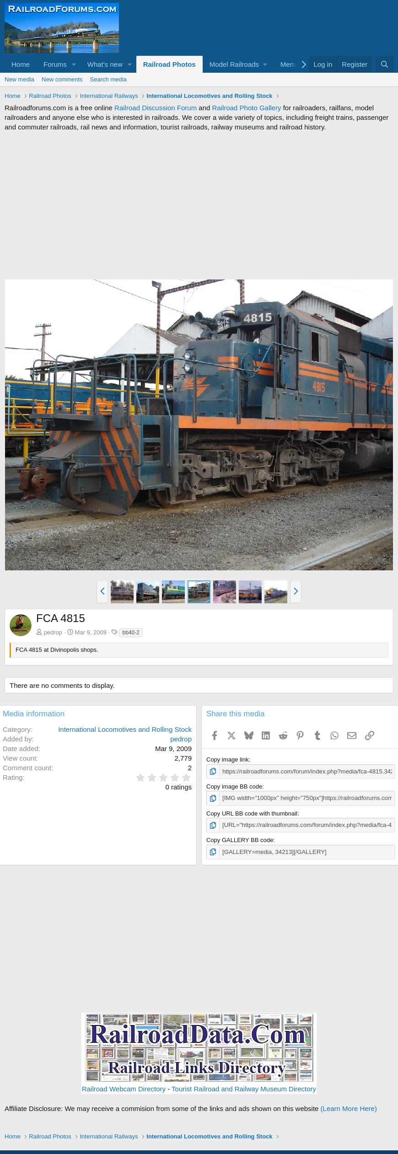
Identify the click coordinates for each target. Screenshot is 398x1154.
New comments (62, 79)
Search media (108, 79)
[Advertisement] (199, 205)
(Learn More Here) (349, 1108)
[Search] (384, 64)
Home (20, 64)
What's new (105, 64)
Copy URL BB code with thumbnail (251, 813)
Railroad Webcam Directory (124, 1088)
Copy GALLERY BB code (239, 839)
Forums (55, 64)
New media (19, 79)
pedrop (53, 632)
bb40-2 (130, 632)
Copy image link (227, 759)
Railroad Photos (169, 64)
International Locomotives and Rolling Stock (125, 729)
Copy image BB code (234, 786)
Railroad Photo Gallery (246, 108)
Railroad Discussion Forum (155, 108)
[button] (74, 64)
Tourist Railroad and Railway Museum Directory (244, 1088)
